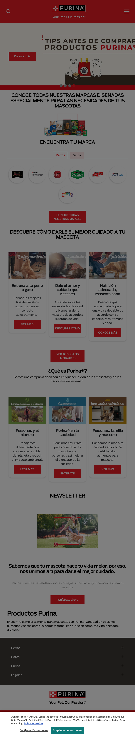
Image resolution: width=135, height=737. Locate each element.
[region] (67, 724)
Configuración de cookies (34, 730)
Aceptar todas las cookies (67, 730)
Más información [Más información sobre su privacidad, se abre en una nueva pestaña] (33, 723)
